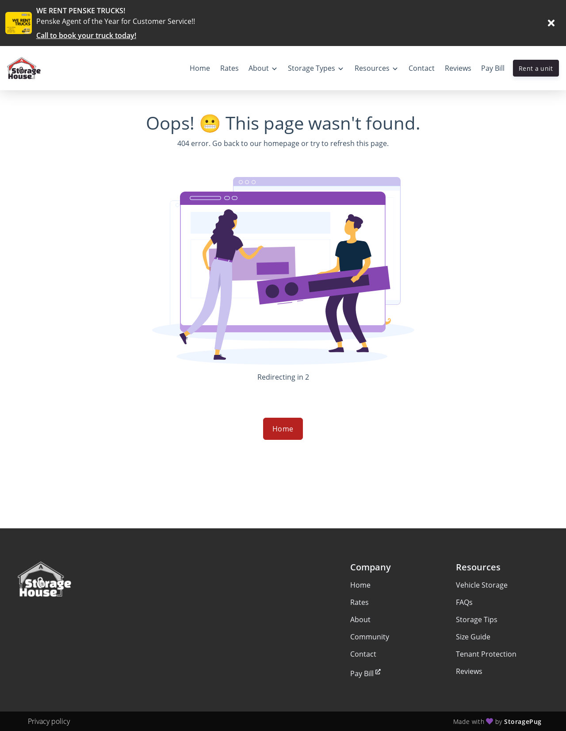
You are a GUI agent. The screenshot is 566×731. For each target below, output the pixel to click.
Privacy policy (49, 721)
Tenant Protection (486, 654)
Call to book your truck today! (86, 35)
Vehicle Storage (482, 585)
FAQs (464, 602)
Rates (359, 602)
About (360, 619)
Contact (363, 654)
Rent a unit (536, 68)
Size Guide (473, 637)
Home (283, 429)
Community (369, 637)
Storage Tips (476, 619)
